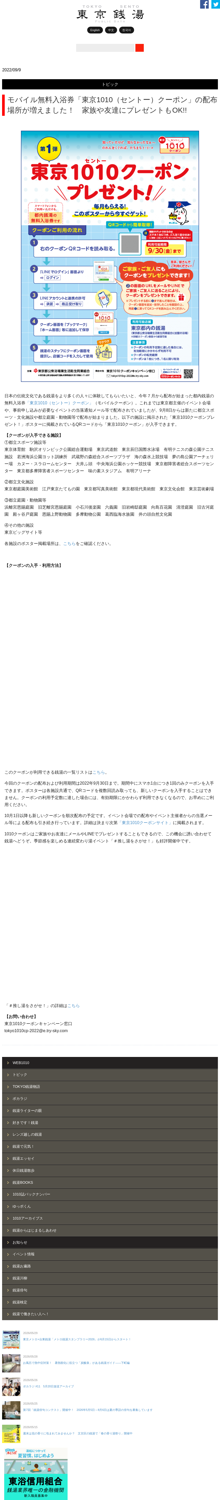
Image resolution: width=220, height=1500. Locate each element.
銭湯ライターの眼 (27, 783)
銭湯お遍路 (22, 938)
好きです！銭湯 (25, 795)
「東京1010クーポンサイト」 (145, 638)
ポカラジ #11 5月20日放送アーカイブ (48, 1058)
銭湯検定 (20, 975)
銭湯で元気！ (24, 819)
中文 (111, 30)
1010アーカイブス (28, 891)
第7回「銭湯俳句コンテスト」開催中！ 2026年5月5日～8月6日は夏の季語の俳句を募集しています (88, 1082)
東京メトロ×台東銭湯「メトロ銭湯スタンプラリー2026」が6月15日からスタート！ (77, 1011)
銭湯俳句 (20, 963)
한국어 (126, 30)
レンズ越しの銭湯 (27, 807)
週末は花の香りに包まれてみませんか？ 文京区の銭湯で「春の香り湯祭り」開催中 (78, 1105)
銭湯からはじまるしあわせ (35, 903)
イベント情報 (24, 927)
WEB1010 (21, 735)
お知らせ (20, 915)
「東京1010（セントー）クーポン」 (59, 403)
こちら (69, 543)
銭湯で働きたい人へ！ (31, 987)
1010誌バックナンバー (31, 867)
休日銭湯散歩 (24, 843)
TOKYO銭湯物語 (26, 759)
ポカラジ (20, 771)
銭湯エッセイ (24, 831)
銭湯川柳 (20, 951)
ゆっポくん (22, 879)
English (95, 30)
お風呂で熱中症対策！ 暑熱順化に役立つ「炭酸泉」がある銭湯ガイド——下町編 (76, 1035)
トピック (110, 84)
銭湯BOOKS (23, 855)
